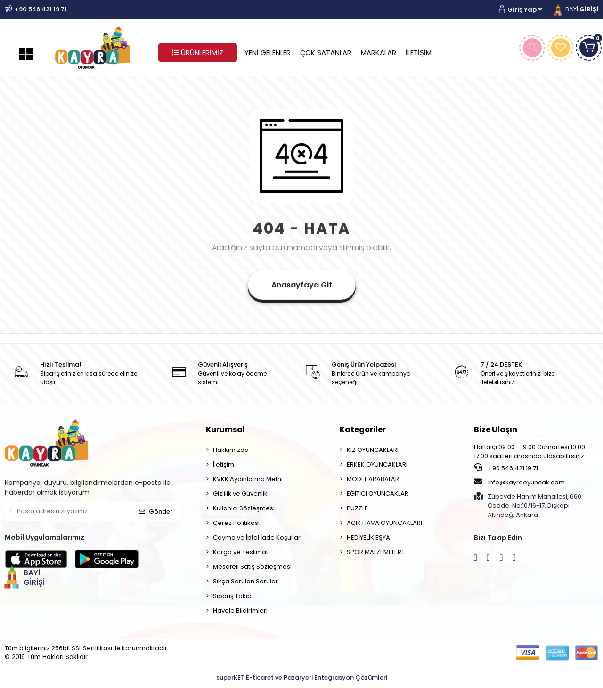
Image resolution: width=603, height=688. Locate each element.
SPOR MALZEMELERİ (375, 552)
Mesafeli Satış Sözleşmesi (252, 566)
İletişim (223, 464)
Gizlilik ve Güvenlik (240, 493)
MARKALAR (378, 52)
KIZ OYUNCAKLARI (373, 449)
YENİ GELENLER (267, 52)
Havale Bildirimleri (240, 610)
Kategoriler (363, 429)
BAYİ (575, 9)
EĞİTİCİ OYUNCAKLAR (377, 493)
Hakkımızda (231, 449)
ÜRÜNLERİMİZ (197, 52)
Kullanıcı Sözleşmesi (244, 508)
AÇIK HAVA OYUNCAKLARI (384, 522)
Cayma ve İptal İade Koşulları (257, 537)
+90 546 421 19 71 (506, 468)
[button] (524, 9)
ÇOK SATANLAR (325, 52)
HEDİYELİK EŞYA (368, 537)
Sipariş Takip (232, 595)
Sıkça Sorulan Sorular (245, 581)
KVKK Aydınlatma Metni (248, 479)
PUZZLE (357, 508)
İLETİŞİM (419, 52)
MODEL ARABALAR (373, 479)
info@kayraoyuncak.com (519, 482)
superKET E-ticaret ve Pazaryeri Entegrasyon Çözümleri (301, 677)
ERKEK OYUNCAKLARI (377, 464)
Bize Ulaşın (495, 429)
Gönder (155, 511)
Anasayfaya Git (301, 284)
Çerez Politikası (236, 522)
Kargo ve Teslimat (240, 552)
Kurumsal (225, 429)
